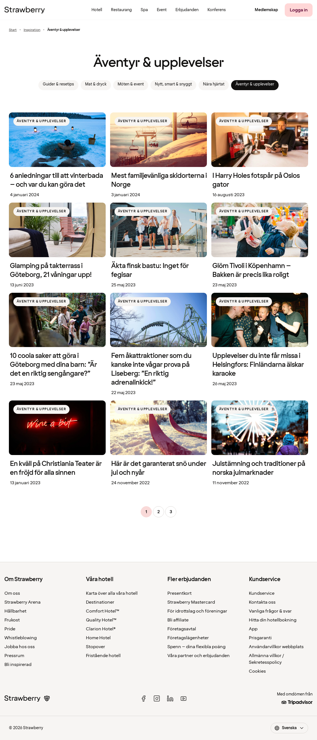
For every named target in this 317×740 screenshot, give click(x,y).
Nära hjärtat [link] (213, 84)
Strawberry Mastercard (191, 602)
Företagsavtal (181, 629)
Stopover (95, 647)
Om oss (12, 593)
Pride (9, 629)
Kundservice (261, 593)
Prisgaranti (260, 638)
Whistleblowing (20, 638)
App (253, 629)
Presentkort (179, 593)
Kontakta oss (262, 602)
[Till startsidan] (24, 10)
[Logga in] (299, 10)
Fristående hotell (103, 656)
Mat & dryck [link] (96, 84)
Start (13, 30)
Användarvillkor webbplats (276, 647)
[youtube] (183, 698)
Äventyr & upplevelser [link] (255, 84)
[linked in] (170, 698)
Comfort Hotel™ (102, 611)
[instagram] (156, 698)
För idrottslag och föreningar (197, 611)
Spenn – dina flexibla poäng (196, 647)
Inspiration (32, 30)
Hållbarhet (15, 611)
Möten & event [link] (131, 84)
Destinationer (100, 602)
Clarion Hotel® (101, 629)
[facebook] (143, 698)
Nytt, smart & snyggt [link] (173, 84)
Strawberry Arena (22, 602)
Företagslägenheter (188, 638)
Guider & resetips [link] (58, 84)
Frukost (12, 620)
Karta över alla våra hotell (112, 593)
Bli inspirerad (17, 665)
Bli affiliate (178, 620)
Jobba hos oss (19, 647)
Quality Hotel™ (101, 620)
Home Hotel (98, 638)
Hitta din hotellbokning (272, 620)
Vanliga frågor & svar (270, 611)
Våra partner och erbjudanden (198, 656)
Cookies (257, 671)
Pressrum (14, 656)
